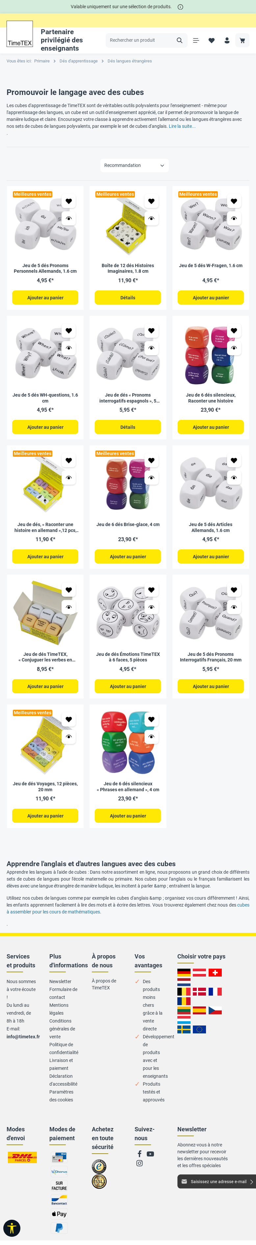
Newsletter (60, 980)
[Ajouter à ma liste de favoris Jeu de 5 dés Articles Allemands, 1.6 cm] (234, 460)
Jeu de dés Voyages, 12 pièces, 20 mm (45, 785)
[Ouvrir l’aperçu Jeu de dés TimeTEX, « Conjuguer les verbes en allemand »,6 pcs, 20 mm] (69, 606)
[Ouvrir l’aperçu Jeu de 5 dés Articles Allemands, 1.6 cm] (234, 477)
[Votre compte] (227, 40)
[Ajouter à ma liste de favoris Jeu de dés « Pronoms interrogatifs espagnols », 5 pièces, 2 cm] (151, 330)
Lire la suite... (182, 126)
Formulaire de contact (63, 992)
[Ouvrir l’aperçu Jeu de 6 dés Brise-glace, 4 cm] (151, 477)
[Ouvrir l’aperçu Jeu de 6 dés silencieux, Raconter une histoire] (234, 348)
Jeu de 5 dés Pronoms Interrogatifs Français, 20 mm (211, 656)
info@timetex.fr (23, 1035)
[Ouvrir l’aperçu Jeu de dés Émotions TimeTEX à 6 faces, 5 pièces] (151, 606)
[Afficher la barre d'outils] (11, 1228)
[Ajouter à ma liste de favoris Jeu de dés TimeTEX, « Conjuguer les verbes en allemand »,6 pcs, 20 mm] (69, 589)
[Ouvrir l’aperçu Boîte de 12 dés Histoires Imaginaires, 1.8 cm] (151, 218)
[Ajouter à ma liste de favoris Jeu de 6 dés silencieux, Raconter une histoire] (234, 330)
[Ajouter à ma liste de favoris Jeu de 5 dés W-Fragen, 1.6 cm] (234, 201)
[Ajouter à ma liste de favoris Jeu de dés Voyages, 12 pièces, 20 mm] (69, 718)
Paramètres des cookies (61, 1094)
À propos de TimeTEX (104, 983)
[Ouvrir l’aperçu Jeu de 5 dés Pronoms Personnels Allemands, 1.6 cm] (69, 218)
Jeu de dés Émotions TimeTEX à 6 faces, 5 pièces (128, 656)
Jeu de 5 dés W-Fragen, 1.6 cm (211, 265)
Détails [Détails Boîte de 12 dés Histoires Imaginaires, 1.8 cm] (127, 297)
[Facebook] (140, 1155)
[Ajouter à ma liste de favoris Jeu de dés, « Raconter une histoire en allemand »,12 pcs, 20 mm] (69, 460)
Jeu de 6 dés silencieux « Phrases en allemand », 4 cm (128, 785)
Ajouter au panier (45, 297)
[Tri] (134, 165)
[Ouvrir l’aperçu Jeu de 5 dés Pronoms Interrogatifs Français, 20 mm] (234, 606)
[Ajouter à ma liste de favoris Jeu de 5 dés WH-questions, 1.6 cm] (69, 330)
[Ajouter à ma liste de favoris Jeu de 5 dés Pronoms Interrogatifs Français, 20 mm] (234, 589)
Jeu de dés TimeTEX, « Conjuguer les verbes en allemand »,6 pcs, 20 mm (45, 656)
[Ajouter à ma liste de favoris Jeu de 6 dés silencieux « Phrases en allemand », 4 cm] (151, 718)
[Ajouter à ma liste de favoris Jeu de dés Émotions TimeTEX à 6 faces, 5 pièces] (151, 589)
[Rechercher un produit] (139, 40)
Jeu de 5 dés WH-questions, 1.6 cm (45, 397)
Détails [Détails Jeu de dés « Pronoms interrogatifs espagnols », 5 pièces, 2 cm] (127, 426)
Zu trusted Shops (99, 1168)
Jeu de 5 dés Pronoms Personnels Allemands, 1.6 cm (45, 268)
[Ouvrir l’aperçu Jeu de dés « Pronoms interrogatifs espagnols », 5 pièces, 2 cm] (151, 348)
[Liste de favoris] (211, 40)
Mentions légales (58, 1008)
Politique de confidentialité (63, 1047)
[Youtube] (150, 1155)
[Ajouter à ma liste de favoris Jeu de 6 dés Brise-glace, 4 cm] (151, 460)
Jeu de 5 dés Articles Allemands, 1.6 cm (210, 527)
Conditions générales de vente (62, 1027)
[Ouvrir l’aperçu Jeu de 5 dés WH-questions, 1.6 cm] (69, 348)
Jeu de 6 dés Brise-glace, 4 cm (128, 524)
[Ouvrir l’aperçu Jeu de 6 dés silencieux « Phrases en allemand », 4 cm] (151, 736)
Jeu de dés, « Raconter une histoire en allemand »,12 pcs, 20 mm (45, 527)
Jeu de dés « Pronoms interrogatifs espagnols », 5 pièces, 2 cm (127, 397)
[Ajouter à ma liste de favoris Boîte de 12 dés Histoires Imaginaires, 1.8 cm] (151, 201)
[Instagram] (139, 1164)
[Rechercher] (180, 40)
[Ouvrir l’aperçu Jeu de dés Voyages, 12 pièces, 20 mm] (69, 736)
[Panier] (242, 40)
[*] (180, 7)
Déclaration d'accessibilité (63, 1079)
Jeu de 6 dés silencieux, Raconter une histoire (211, 397)
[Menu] (196, 40)
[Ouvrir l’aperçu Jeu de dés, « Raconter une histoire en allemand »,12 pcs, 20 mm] (69, 477)
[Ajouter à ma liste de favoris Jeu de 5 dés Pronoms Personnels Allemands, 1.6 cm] (69, 201)
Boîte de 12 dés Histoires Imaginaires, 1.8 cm (128, 268)
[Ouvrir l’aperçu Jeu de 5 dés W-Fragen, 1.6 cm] (234, 218)
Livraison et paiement (61, 1063)
